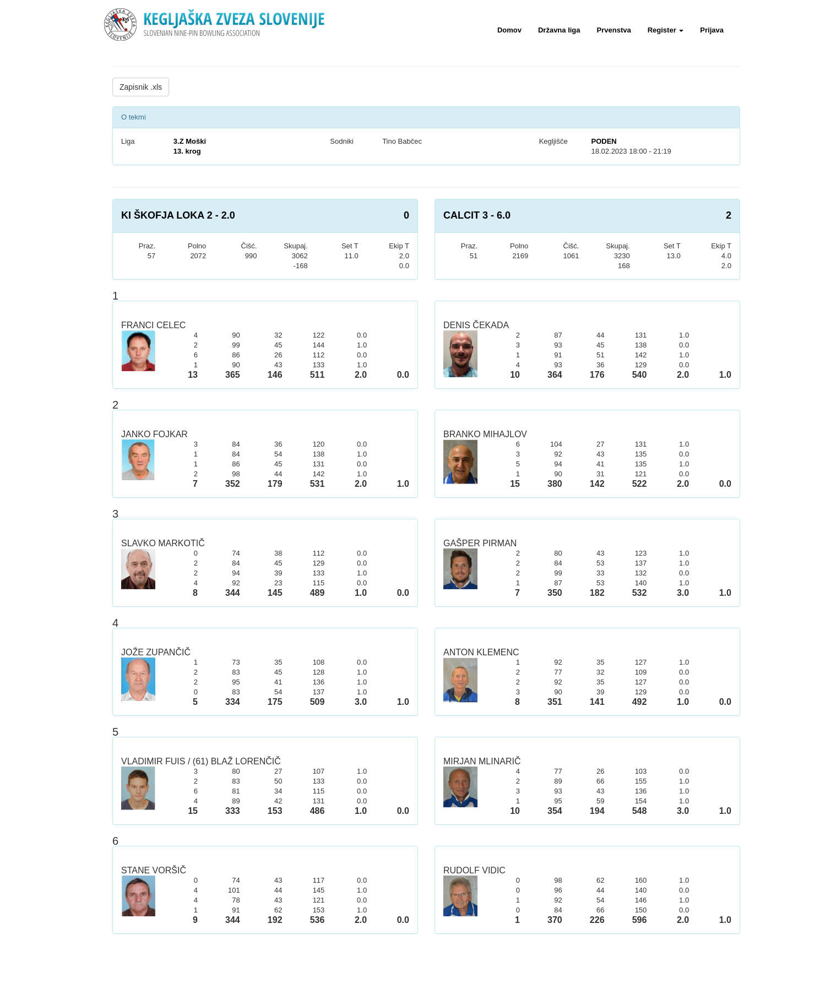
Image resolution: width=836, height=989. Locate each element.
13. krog (187, 151)
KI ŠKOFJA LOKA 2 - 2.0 (178, 215)
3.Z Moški (189, 141)
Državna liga (559, 30)
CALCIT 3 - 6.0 (477, 215)
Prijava (712, 30)
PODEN (603, 141)
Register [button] (666, 30)
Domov (509, 30)
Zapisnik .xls (141, 87)
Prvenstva (614, 30)
